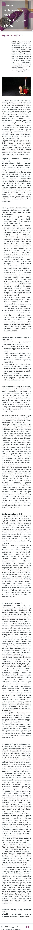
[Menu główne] (4, 4)
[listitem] (27, 926)
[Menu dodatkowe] (31, 15)
